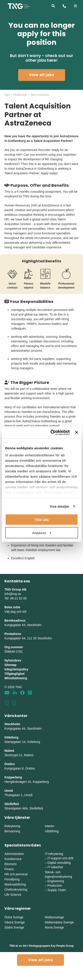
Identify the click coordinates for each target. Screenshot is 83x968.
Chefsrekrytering (15, 889)
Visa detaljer (59, 506)
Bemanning (12, 831)
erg (46, 781)
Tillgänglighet (14, 673)
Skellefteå (11, 804)
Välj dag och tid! (15, 611)
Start (7, 94)
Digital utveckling (59, 862)
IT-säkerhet (55, 867)
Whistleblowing (15, 678)
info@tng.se (12, 594)
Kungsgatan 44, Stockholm (22, 625)
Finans (9, 869)
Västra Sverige (14, 922)
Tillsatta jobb (20, 94)
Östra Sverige (13, 917)
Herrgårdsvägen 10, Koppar (23, 781)
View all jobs (41, 75)
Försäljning (11, 879)
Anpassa (41, 532)
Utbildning (52, 831)
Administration (14, 854)
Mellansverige (54, 917)
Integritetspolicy (16, 669)
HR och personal (15, 874)
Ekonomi (10, 864)
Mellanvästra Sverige (59, 922)
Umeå (8, 790)
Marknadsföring (15, 884)
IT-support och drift (60, 858)
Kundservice (12, 859)
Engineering (55, 881)
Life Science (12, 894)
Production (54, 885)
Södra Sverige (14, 927)
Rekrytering (12, 826)
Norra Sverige (54, 927)
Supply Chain (56, 890)
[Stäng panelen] (76, 432)
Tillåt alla (42, 520)
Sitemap (10, 665)
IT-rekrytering (54, 854)
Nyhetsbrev (12, 660)
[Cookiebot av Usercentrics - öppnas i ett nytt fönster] (52, 432)
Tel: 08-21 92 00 (15, 598)
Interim (49, 826)
